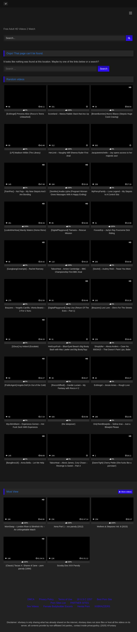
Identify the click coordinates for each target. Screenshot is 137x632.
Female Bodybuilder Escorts (58, 606)
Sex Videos (33, 606)
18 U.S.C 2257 (84, 599)
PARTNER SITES (79, 603)
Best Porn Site (104, 599)
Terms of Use (65, 599)
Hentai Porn (83, 606)
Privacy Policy (46, 599)
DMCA (30, 599)
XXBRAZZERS (102, 606)
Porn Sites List (58, 603)
